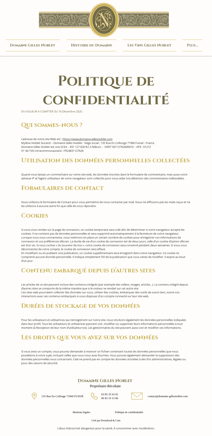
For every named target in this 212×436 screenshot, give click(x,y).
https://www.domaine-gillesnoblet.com (87, 139)
